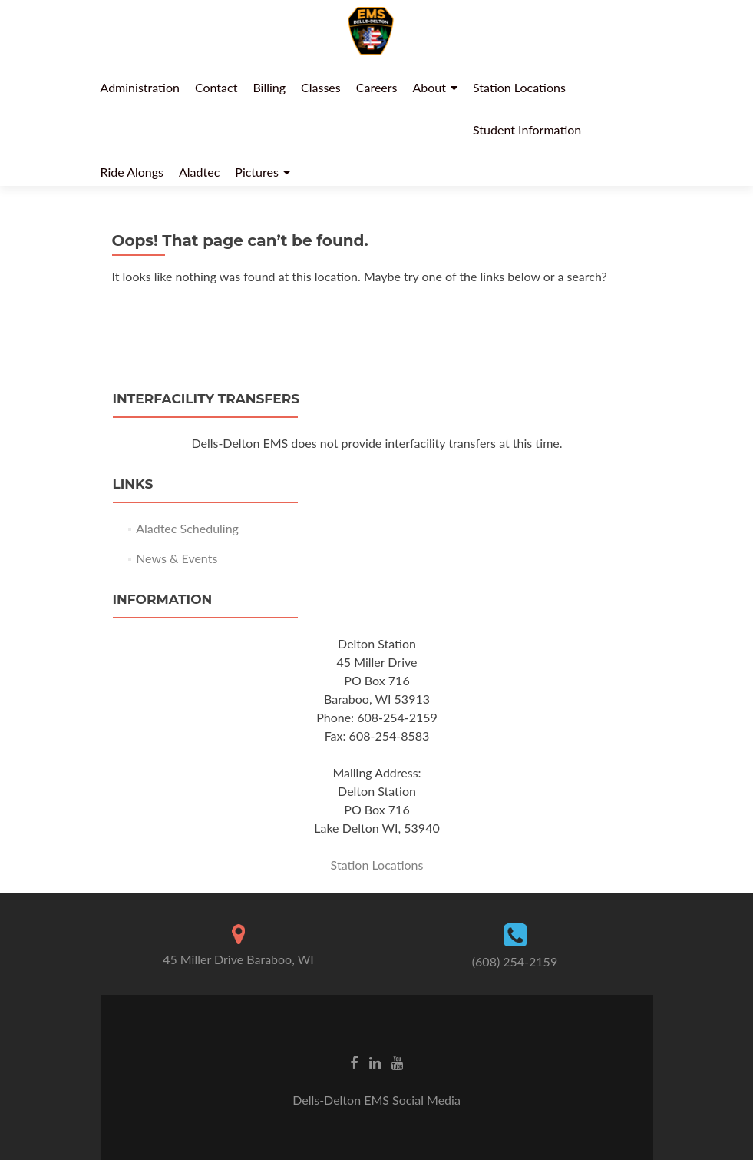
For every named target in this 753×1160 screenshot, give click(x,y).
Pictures (257, 171)
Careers (377, 87)
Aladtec (199, 171)
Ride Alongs (132, 171)
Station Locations (519, 87)
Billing (269, 87)
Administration (140, 87)
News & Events (176, 558)
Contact (216, 87)
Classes (321, 87)
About (430, 87)
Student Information (527, 129)
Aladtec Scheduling (187, 528)
